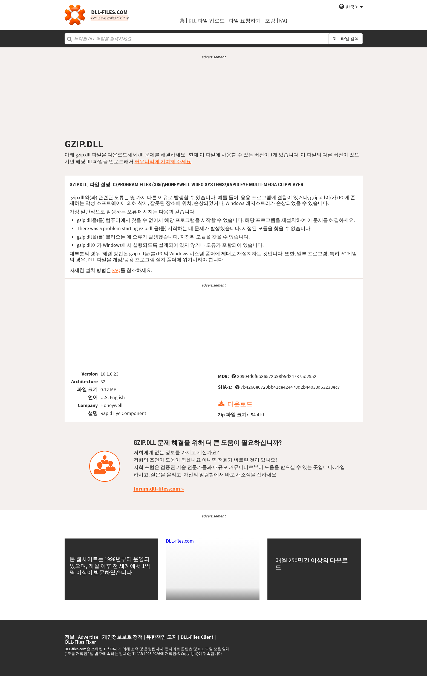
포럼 (270, 20)
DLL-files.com (180, 541)
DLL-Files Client (197, 637)
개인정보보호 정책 (122, 637)
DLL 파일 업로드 (207, 20)
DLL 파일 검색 (346, 38)
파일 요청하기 (245, 20)
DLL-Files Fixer (80, 642)
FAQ (283, 20)
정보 (69, 637)
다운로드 (240, 404)
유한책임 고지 (161, 637)
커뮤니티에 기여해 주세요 (163, 161)
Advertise (88, 637)
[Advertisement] (214, 99)
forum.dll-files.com (157, 488)
